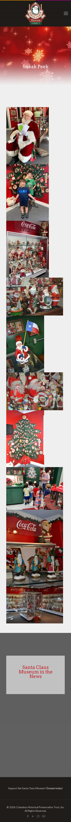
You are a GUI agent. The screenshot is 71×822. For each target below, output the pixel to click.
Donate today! (54, 788)
